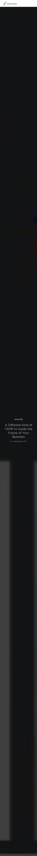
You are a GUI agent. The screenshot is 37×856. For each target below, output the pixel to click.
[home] (10, 3)
